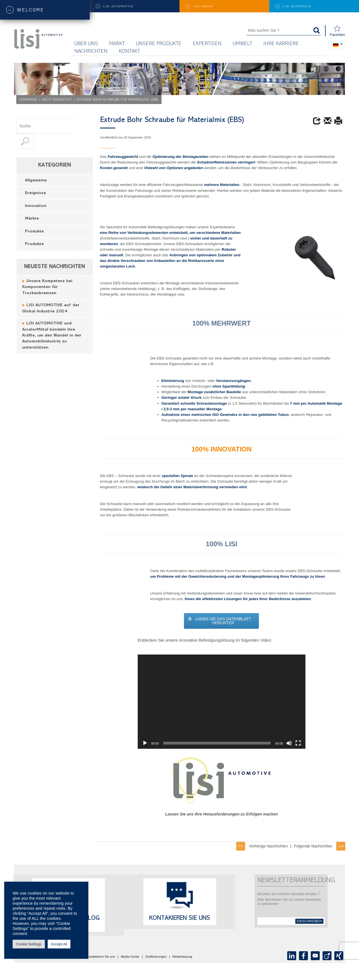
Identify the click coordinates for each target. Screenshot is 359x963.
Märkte (32, 203)
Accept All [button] (59, 944)
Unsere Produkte (158, 44)
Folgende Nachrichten (313, 846)
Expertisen (207, 44)
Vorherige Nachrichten (268, 846)
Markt (117, 44)
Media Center (130, 956)
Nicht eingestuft (57, 100)
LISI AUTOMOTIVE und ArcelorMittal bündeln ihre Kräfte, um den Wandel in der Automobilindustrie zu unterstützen (51, 320)
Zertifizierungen (156, 956)
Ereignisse (35, 178)
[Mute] (289, 743)
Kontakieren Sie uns (179, 919)
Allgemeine (36, 165)
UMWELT (242, 44)
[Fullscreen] (298, 743)
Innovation (36, 191)
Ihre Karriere (281, 44)
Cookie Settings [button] (29, 944)
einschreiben (309, 921)
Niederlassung (182, 956)
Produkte (34, 216)
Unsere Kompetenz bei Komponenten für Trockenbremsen (47, 272)
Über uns (86, 44)
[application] (221, 702)
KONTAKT (129, 51)
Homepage (28, 100)
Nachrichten (90, 51)
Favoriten (337, 31)
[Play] (145, 743)
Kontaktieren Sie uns (100, 956)
